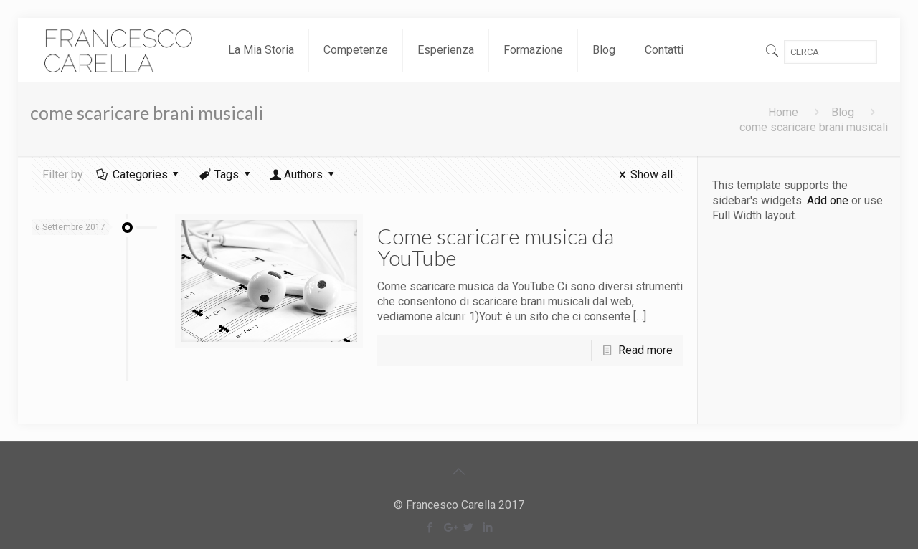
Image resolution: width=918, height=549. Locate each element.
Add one (827, 200)
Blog (842, 112)
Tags (226, 174)
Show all (643, 174)
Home (783, 112)
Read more (645, 350)
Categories (139, 174)
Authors (303, 174)
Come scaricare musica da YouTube (495, 246)
